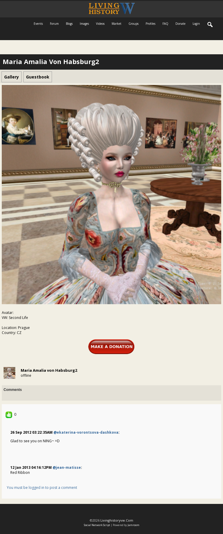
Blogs (69, 24)
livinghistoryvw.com (116, 520)
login (196, 24)
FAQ (165, 24)
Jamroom (133, 525)
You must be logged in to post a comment (42, 487)
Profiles (150, 24)
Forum (54, 24)
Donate (180, 24)
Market (116, 24)
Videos (100, 24)
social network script (97, 525)
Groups (133, 24)
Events (38, 24)
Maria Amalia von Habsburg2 (49, 370)
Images (84, 24)
